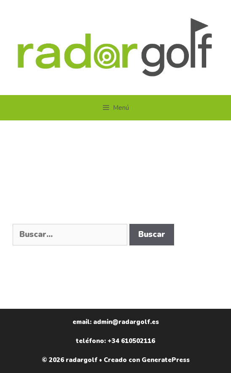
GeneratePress (166, 360)
